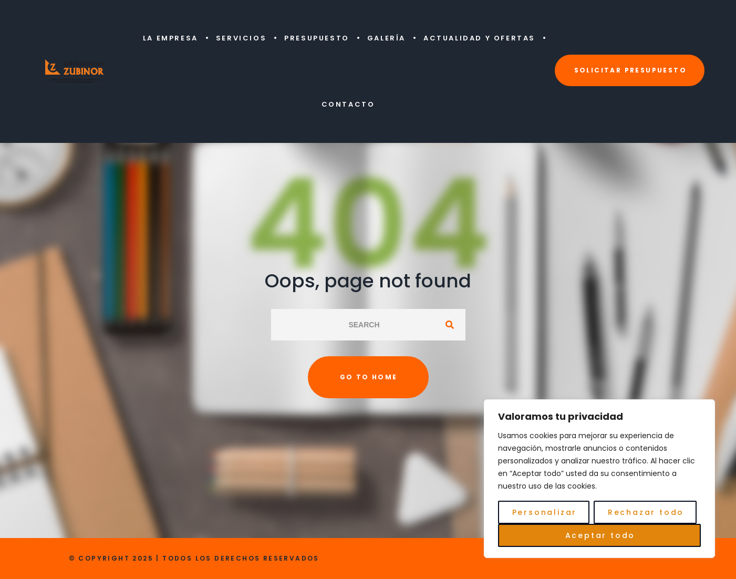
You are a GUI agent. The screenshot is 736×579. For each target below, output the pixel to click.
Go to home (369, 377)
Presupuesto (316, 38)
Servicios (241, 38)
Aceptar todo (600, 535)
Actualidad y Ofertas (479, 38)
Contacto (348, 104)
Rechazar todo (646, 512)
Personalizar (544, 512)
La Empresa (170, 38)
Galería (386, 38)
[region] (599, 478)
